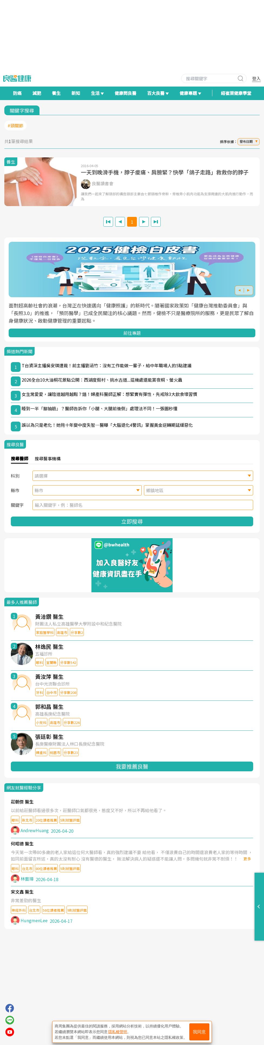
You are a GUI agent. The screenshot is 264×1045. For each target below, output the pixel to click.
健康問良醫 (125, 93)
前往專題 (132, 333)
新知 (75, 93)
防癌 (17, 93)
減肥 (36, 93)
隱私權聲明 (117, 1032)
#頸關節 (15, 125)
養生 (56, 93)
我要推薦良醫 (132, 766)
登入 (256, 78)
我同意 (199, 1032)
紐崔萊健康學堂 (236, 93)
